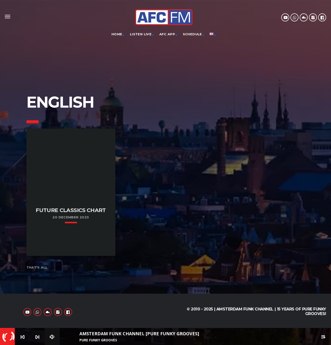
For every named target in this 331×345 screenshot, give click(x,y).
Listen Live (141, 34)
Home (116, 34)
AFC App (167, 34)
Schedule (192, 34)
